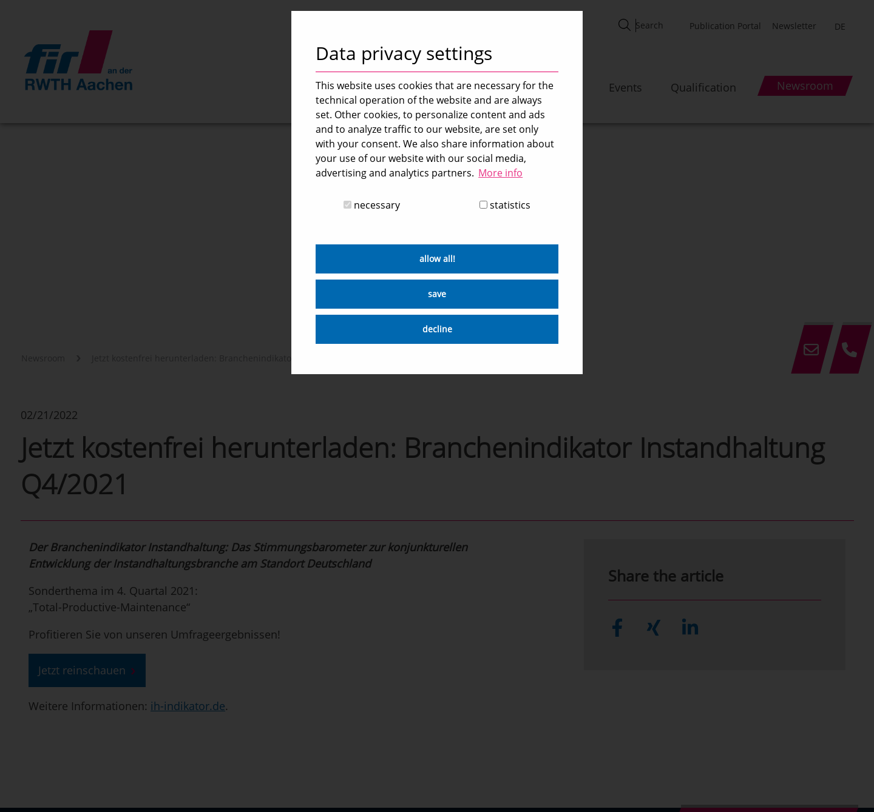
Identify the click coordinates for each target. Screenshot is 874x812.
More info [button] (500, 173)
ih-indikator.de (188, 706)
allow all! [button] (437, 258)
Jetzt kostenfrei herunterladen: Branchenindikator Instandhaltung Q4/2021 (244, 358)
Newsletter (794, 26)
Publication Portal (725, 26)
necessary (372, 205)
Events (625, 87)
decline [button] (437, 329)
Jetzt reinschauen (82, 670)
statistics (504, 205)
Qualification (703, 87)
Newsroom (43, 358)
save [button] (437, 294)
